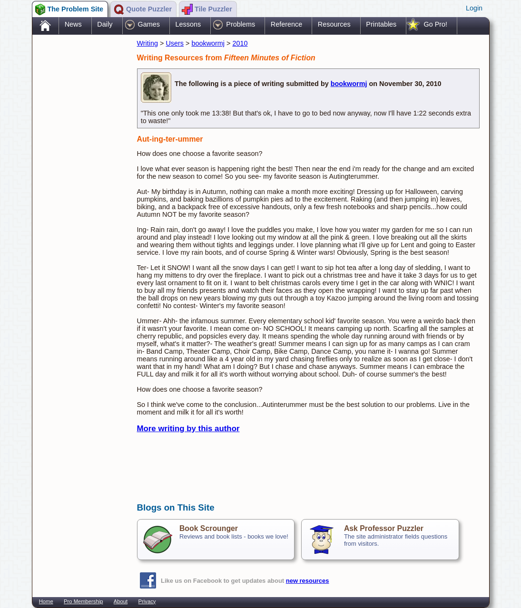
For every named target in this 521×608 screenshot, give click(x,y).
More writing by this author (188, 428)
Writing (147, 43)
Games (149, 24)
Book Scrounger (208, 528)
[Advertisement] (80, 186)
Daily (104, 24)
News (73, 24)
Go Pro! (435, 24)
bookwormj (208, 43)
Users (175, 43)
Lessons (188, 24)
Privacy (147, 601)
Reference (286, 24)
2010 (239, 43)
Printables (381, 24)
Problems (240, 24)
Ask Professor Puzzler (383, 528)
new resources (307, 580)
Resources (334, 24)
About (121, 601)
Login (474, 8)
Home (46, 601)
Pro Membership (83, 601)
